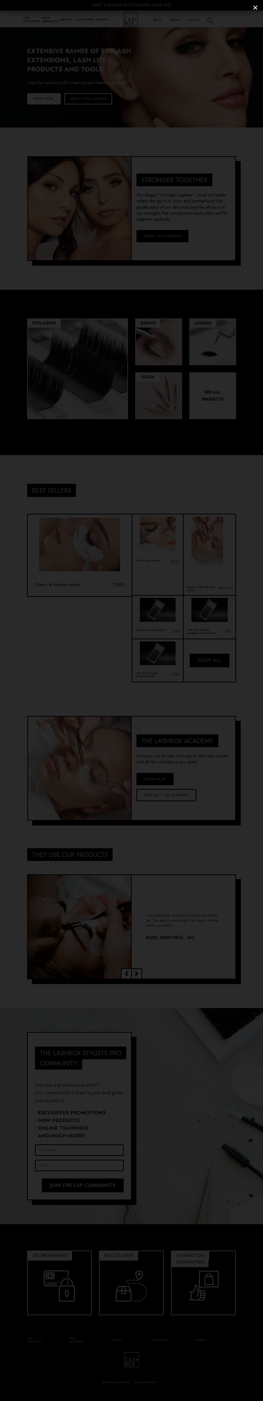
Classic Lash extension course (201, 589)
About (157, 20)
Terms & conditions (145, 1382)
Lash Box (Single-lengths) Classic (147, 675)
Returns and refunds (115, 1382)
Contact (175, 20)
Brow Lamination (49, 19)
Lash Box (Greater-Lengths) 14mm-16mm (201, 631)
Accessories (85, 19)
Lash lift (66, 19)
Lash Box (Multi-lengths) (151, 630)
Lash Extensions (32, 19)
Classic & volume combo (57, 585)
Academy (102, 19)
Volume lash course (148, 561)
